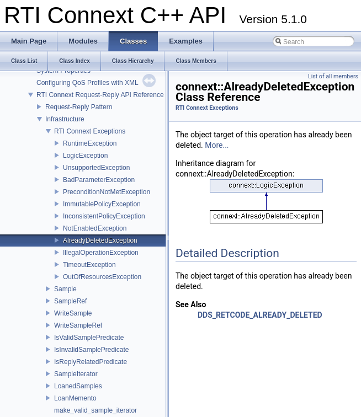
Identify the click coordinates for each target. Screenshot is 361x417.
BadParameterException (99, 180)
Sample (65, 289)
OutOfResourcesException (102, 277)
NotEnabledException (94, 228)
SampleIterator (76, 374)
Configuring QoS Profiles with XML (87, 83)
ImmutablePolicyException (102, 204)
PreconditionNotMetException (106, 192)
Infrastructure (64, 119)
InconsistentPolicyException (104, 216)
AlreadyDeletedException (100, 240)
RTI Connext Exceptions (89, 131)
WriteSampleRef (78, 325)
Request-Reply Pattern (78, 107)
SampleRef (70, 301)
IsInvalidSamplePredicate (91, 350)
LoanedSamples (78, 386)
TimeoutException (89, 265)
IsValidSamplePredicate (89, 337)
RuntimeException (89, 143)
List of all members (333, 76)
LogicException (85, 155)
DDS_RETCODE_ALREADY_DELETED (260, 315)
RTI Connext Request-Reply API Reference (100, 95)
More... (217, 145)
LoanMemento (75, 398)
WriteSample (73, 313)
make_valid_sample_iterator (95, 410)
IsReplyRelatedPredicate (90, 362)
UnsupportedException (96, 168)
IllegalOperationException (101, 252)
